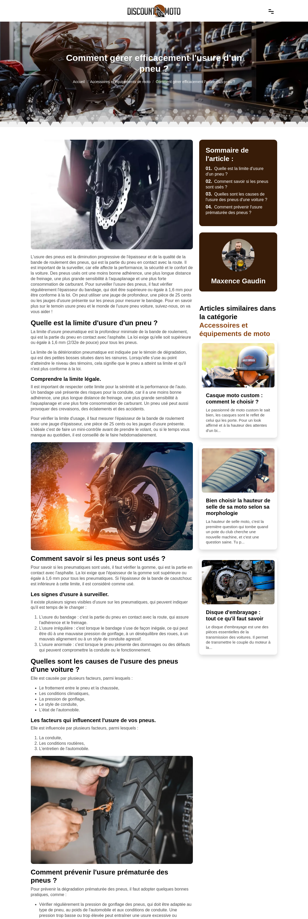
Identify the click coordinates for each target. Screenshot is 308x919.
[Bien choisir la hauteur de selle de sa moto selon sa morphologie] (238, 470)
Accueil (79, 82)
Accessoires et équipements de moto (120, 82)
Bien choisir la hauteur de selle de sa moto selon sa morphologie (238, 507)
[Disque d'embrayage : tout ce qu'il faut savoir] (238, 582)
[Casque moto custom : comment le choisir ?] (238, 365)
